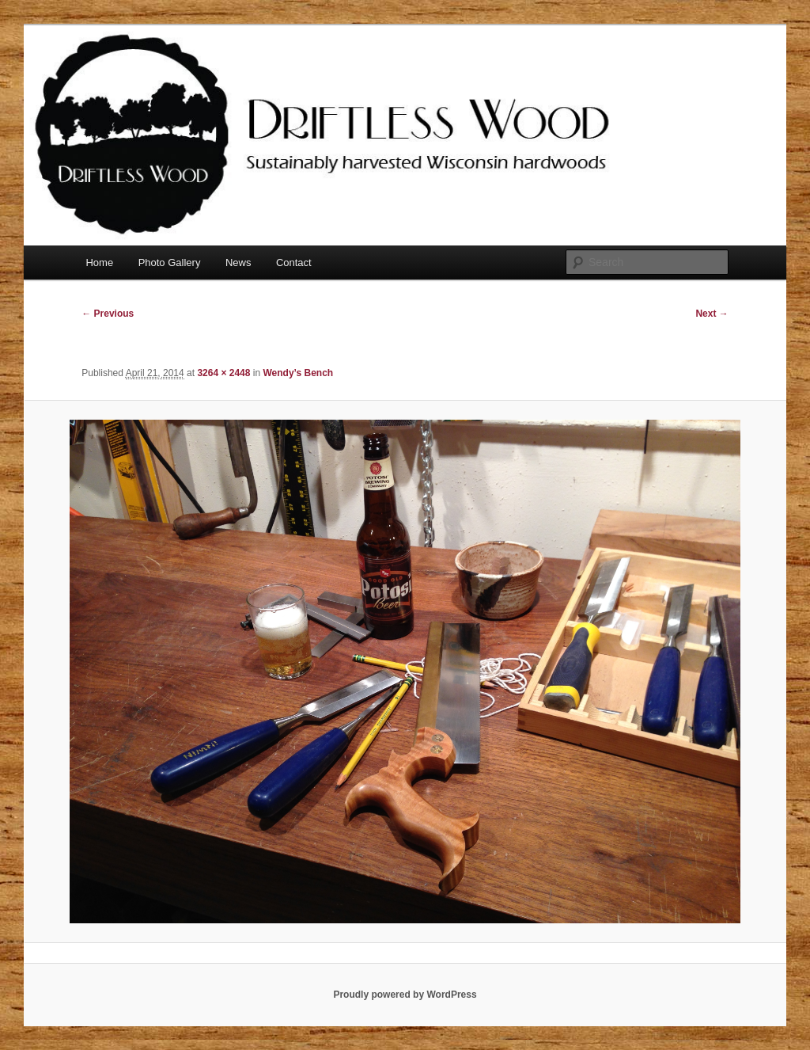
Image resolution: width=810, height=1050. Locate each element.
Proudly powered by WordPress (404, 994)
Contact (294, 262)
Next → (711, 313)
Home (99, 262)
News (238, 262)
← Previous (107, 313)
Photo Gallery (169, 262)
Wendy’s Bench (298, 373)
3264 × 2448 (223, 373)
